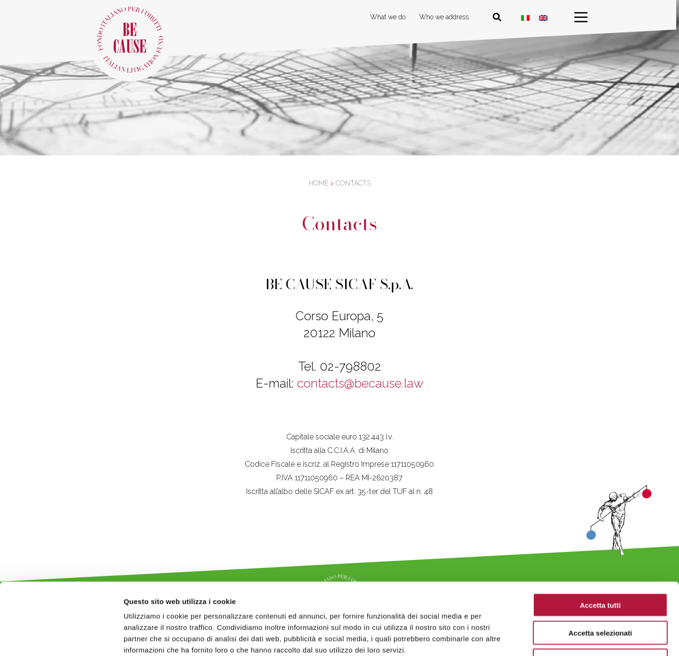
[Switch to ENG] (545, 17)
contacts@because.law (360, 383)
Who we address (445, 17)
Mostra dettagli (496, 637)
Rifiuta (600, 596)
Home (318, 183)
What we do (389, 17)
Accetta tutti (600, 540)
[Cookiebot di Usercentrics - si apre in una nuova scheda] (61, 638)
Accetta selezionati (600, 568)
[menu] (582, 17)
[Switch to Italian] (527, 17)
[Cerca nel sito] (498, 17)
